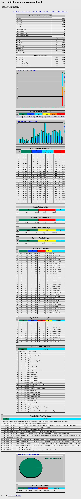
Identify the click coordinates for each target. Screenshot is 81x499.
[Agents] (60, 11)
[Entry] (38, 11)
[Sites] (45, 11)
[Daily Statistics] (17, 11)
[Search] (55, 11)
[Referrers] (50, 11)
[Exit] (41, 11)
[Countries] (65, 11)
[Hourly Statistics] (26, 11)
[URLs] (34, 11)
